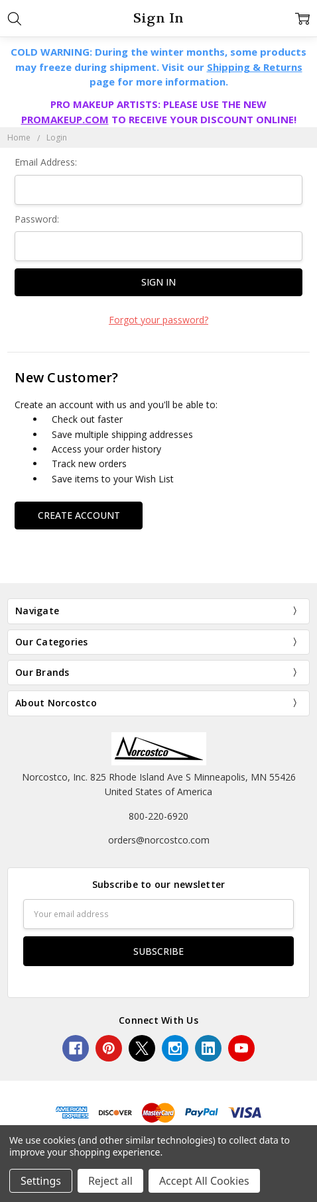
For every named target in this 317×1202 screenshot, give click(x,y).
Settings (41, 1181)
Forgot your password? (158, 319)
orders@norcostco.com (159, 840)
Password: (37, 219)
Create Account (79, 515)
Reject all (110, 1181)
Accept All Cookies (204, 1181)
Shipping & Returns (254, 67)
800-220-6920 (158, 816)
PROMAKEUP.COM (65, 119)
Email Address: (46, 162)
